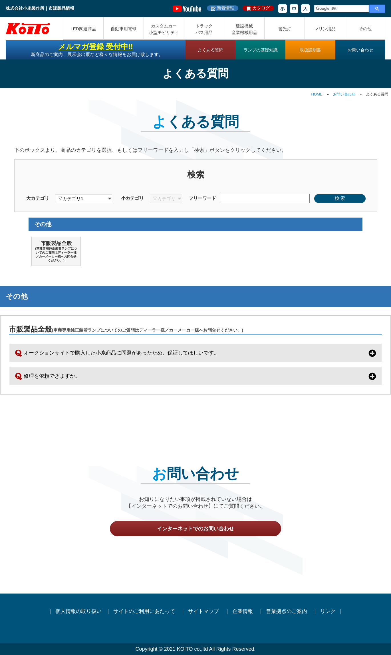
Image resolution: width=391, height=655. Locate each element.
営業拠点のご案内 (287, 611)
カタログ (261, 7)
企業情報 (243, 611)
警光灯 (284, 28)
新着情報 (225, 7)
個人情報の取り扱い (78, 611)
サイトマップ (204, 611)
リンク (328, 611)
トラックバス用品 (204, 29)
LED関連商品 (83, 28)
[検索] (341, 8)
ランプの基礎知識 (260, 49)
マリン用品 (325, 28)
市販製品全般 (56, 251)
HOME (316, 94)
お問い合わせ (360, 49)
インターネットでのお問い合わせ (195, 528)
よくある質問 (210, 49)
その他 (365, 28)
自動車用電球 (123, 28)
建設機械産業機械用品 (244, 29)
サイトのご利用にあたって (144, 611)
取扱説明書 (310, 49)
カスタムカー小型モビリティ (164, 29)
